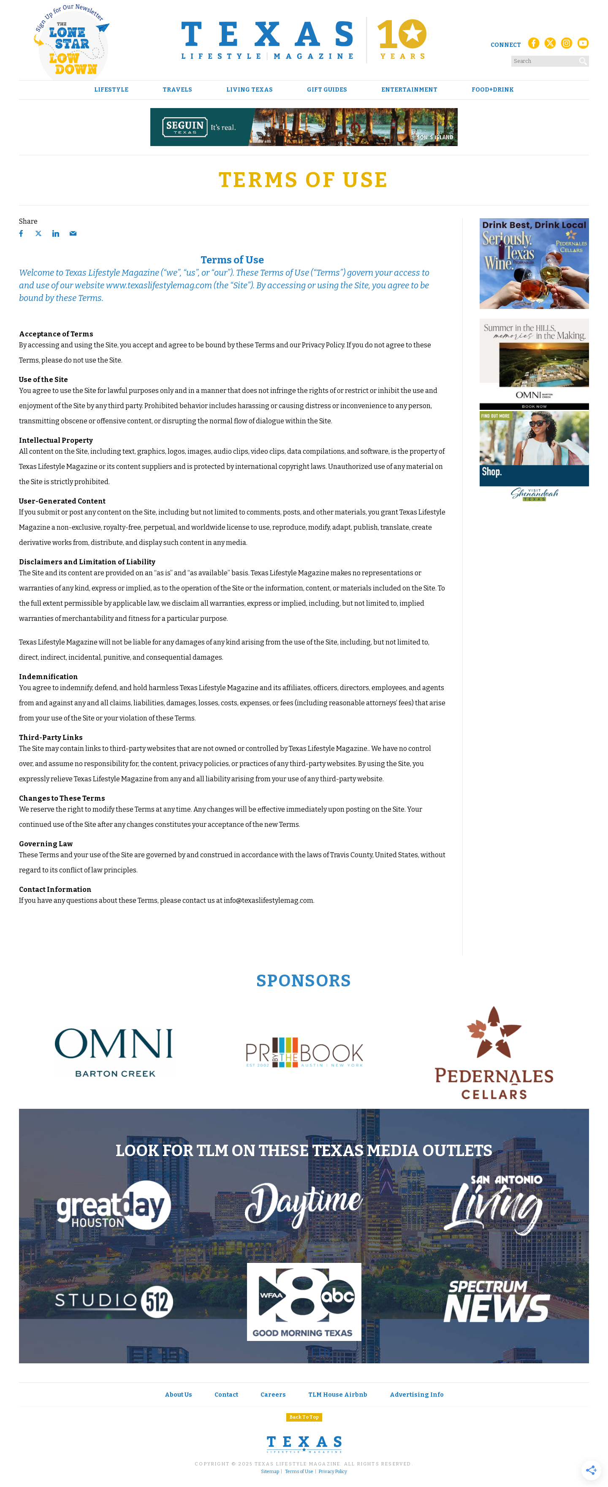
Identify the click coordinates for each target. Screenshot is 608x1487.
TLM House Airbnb (337, 1394)
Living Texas (249, 90)
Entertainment (409, 90)
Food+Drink (493, 90)
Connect (506, 45)
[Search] (583, 59)
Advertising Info (417, 1394)
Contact (226, 1394)
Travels (177, 90)
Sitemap (270, 1471)
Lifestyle (111, 90)
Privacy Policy (333, 1471)
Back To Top (304, 1417)
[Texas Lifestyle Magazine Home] (304, 40)
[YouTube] (583, 45)
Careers (273, 1394)
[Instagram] (567, 45)
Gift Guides (327, 90)
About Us (178, 1394)
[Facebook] (534, 45)
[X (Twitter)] (550, 45)
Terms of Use (299, 1471)
